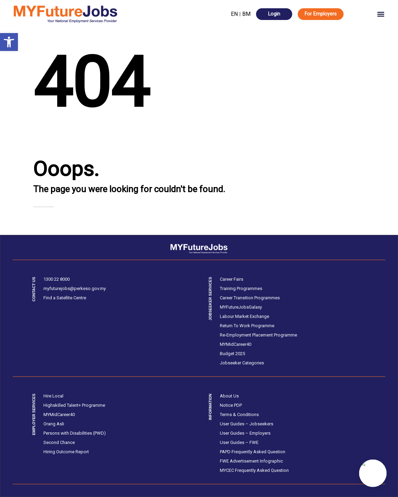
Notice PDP (231, 405)
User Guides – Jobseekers (246, 423)
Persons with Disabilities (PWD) (74, 433)
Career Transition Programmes (250, 297)
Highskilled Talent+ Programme (74, 405)
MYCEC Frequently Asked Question (254, 470)
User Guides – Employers (245, 433)
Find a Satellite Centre (64, 297)
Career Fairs (231, 279)
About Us (229, 395)
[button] (9, 42)
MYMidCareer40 (235, 344)
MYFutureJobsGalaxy (241, 307)
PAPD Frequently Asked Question (252, 451)
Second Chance (59, 442)
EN (234, 14)
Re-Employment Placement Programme (258, 335)
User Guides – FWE (239, 442)
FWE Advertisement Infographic (251, 461)
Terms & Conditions (239, 414)
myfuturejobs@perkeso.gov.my (74, 288)
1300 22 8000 (56, 279)
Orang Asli (53, 423)
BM (246, 14)
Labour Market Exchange (244, 316)
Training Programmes (241, 288)
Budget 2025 (232, 353)
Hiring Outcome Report (66, 451)
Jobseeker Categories (242, 362)
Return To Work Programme (247, 325)
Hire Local (53, 395)
